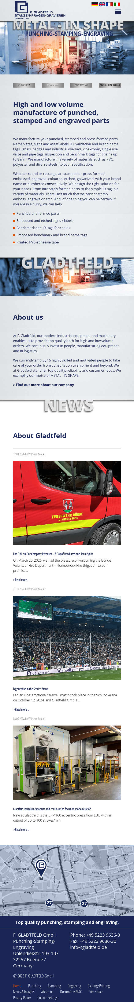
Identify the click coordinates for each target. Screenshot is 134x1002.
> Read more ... (21, 579)
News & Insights (23, 991)
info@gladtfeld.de (88, 947)
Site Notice (96, 991)
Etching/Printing (99, 985)
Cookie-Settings (47, 997)
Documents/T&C (71, 991)
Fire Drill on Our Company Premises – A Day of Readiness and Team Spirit (53, 554)
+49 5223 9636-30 (98, 941)
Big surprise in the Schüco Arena (30, 689)
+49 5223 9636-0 (103, 935)
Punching (34, 985)
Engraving (74, 985)
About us (47, 991)
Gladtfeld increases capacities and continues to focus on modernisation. (52, 809)
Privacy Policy (22, 997)
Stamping (54, 985)
